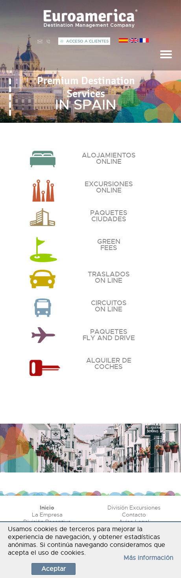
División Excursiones (134, 507)
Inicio (47, 507)
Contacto (134, 514)
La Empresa (47, 514)
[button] (10, 81)
